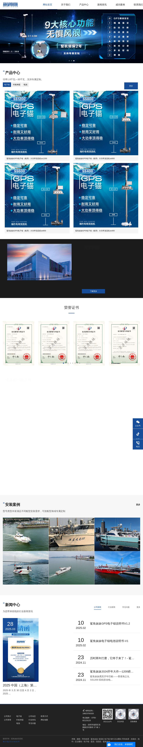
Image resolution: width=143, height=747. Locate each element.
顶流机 (99, 742)
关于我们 (65, 4)
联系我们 (138, 4)
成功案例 (120, 4)
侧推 (79, 739)
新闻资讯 (102, 4)
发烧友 (134, 739)
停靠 (74, 739)
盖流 (93, 742)
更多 (131, 86)
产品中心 (84, 4)
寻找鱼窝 (86, 739)
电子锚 (87, 742)
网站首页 (47, 4)
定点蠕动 (79, 742)
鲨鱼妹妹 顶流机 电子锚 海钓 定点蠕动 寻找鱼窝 (111, 739)
